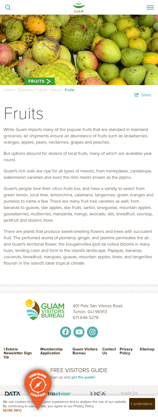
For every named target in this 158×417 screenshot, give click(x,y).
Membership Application (51, 351)
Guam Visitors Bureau (85, 351)
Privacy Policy (126, 351)
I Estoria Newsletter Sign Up (18, 353)
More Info (12, 410)
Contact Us (109, 351)
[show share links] (143, 95)
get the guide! (83, 377)
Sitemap (147, 349)
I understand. (142, 404)
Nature (56, 90)
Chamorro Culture (32, 90)
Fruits (70, 90)
